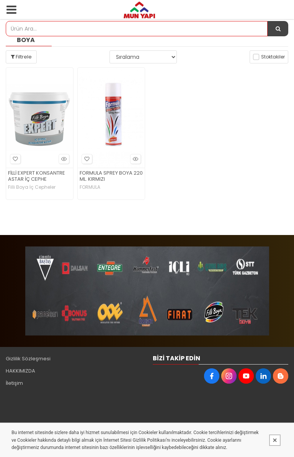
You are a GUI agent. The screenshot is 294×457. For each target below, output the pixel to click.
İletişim (14, 383)
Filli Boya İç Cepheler (32, 187)
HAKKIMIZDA (20, 370)
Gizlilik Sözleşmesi (28, 358)
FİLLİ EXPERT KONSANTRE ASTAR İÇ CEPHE (36, 176)
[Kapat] (275, 440)
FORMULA (90, 187)
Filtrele (21, 56)
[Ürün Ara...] (278, 28)
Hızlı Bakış (63, 159)
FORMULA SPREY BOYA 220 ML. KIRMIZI (111, 176)
